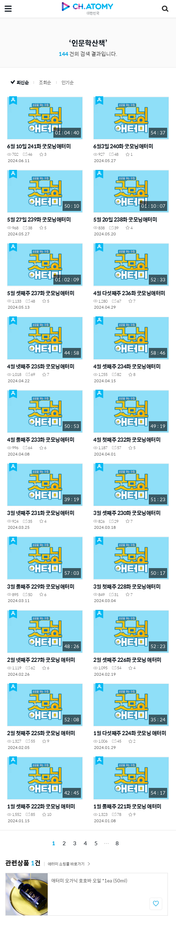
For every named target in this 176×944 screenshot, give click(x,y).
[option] (86, 894)
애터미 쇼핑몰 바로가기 (69, 864)
